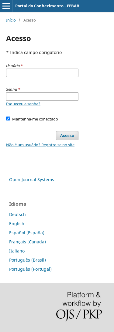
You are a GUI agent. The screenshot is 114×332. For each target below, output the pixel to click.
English (16, 223)
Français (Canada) (27, 242)
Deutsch (17, 214)
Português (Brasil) (27, 260)
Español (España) (26, 232)
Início (11, 20)
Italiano (17, 251)
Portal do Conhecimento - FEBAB (47, 5)
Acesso (67, 135)
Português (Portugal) (30, 269)
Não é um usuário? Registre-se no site (40, 144)
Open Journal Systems (31, 179)
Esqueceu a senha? (23, 104)
